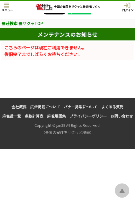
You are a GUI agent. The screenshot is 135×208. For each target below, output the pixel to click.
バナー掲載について (80, 106)
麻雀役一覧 (11, 116)
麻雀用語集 (56, 116)
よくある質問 (112, 106)
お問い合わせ (122, 116)
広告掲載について (45, 106)
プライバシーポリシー (88, 116)
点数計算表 (34, 116)
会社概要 (18, 106)
